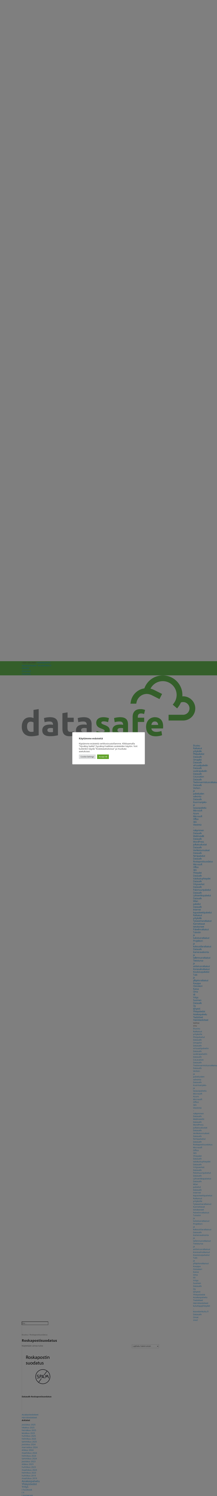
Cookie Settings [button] (87, 756)
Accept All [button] (103, 756)
